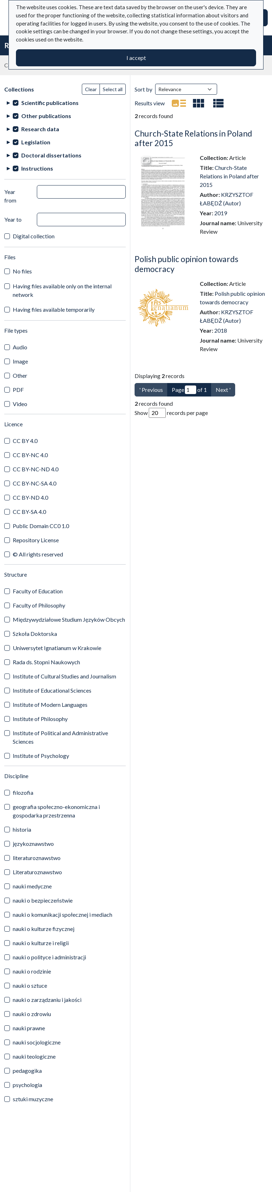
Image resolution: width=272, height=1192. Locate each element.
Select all (113, 89)
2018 (220, 330)
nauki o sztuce (30, 985)
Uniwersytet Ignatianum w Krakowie (57, 647)
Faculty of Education (38, 591)
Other (20, 375)
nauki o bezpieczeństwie (43, 900)
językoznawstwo (33, 843)
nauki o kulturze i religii (41, 942)
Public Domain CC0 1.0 (41, 525)
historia (22, 829)
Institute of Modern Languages (50, 704)
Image (20, 361)
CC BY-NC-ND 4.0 (35, 469)
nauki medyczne (32, 886)
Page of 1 (189, 390)
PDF (18, 389)
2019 (220, 213)
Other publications (46, 115)
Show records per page (171, 413)
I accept (136, 57)
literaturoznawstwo (37, 857)
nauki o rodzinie (32, 971)
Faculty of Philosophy (39, 605)
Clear (91, 89)
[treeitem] (65, 103)
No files (22, 271)
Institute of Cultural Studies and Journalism (64, 676)
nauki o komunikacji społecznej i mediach (62, 914)
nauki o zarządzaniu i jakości (47, 999)
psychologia (27, 1084)
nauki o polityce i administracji (49, 957)
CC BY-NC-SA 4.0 (34, 483)
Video (20, 403)
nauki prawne (29, 1028)
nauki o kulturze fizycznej (43, 928)
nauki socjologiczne (37, 1042)
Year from (10, 196)
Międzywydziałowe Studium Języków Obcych (69, 619)
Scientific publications (50, 102)
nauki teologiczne (34, 1056)
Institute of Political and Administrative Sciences (60, 737)
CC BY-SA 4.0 (29, 511)
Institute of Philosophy (40, 718)
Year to (13, 219)
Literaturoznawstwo (37, 872)
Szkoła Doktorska (35, 633)
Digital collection (34, 236)
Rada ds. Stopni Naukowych (46, 662)
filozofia (23, 792)
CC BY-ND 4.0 (30, 497)
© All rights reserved (38, 554)
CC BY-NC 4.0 (30, 454)
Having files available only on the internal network (62, 290)
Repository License (36, 540)
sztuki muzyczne (33, 1099)
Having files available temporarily (54, 309)
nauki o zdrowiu (32, 1013)
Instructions (37, 168)
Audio (20, 347)
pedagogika (27, 1070)
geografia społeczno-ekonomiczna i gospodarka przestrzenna (56, 811)
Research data (40, 129)
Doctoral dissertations (51, 155)
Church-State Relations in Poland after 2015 (229, 176)
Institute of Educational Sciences (52, 690)
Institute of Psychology (41, 755)
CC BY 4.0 (25, 440)
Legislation (35, 142)
